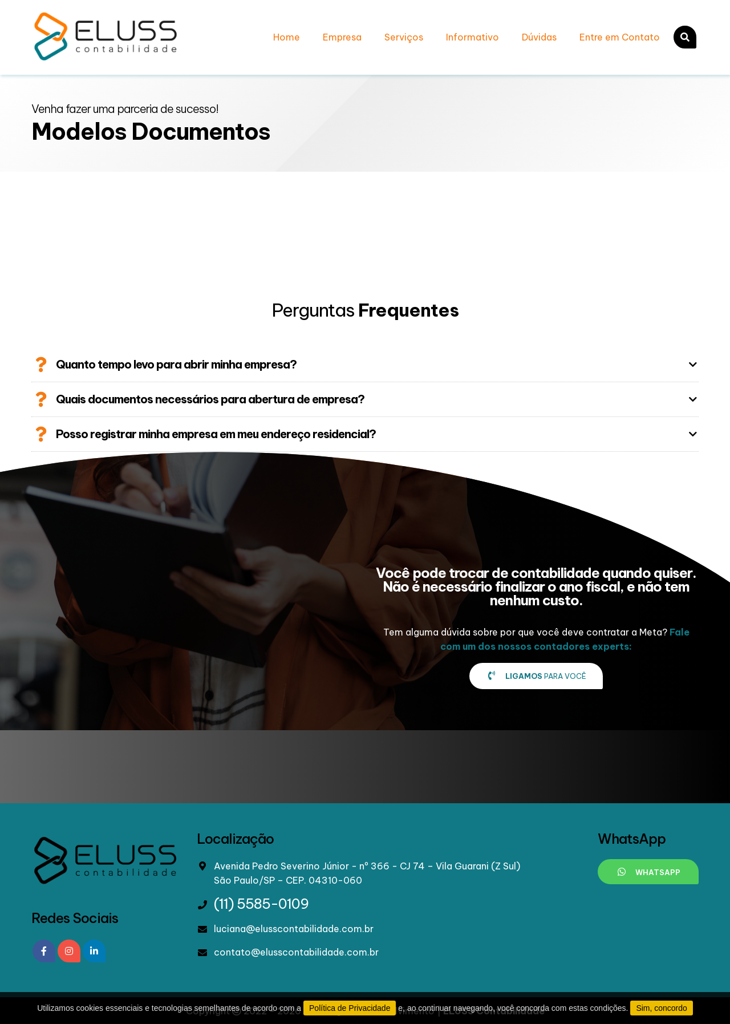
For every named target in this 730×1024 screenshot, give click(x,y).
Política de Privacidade (349, 1008)
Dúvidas (539, 37)
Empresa (342, 37)
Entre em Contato (619, 37)
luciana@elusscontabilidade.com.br (294, 928)
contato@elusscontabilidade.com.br (296, 952)
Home (286, 37)
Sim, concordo (661, 1008)
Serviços (403, 37)
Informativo (472, 37)
